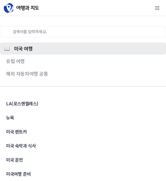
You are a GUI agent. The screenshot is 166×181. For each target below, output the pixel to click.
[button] (83, 48)
